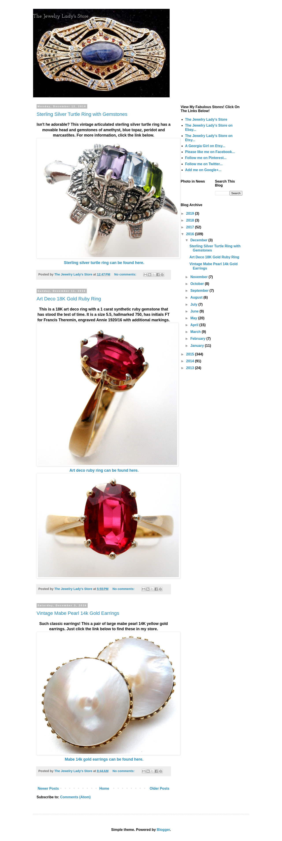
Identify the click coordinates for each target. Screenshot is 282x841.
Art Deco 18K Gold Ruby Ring (69, 298)
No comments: (125, 274)
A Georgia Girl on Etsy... (205, 146)
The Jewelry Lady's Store (61, 16)
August (197, 297)
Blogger (163, 830)
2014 (190, 361)
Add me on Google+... (203, 170)
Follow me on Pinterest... (205, 158)
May (194, 318)
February (198, 338)
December (199, 240)
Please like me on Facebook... (210, 152)
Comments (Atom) (75, 797)
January (197, 345)
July (194, 304)
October (197, 284)
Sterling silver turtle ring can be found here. (104, 263)
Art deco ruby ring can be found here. (104, 470)
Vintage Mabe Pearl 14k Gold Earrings (78, 613)
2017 (190, 227)
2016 (190, 234)
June (195, 311)
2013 (190, 368)
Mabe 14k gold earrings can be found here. (104, 759)
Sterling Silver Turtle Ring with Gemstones (82, 114)
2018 (190, 220)
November (199, 277)
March (196, 332)
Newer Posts (48, 788)
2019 (190, 213)
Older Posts (159, 788)
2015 (190, 354)
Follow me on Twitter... (204, 164)
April (194, 325)
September (200, 290)
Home (104, 788)
